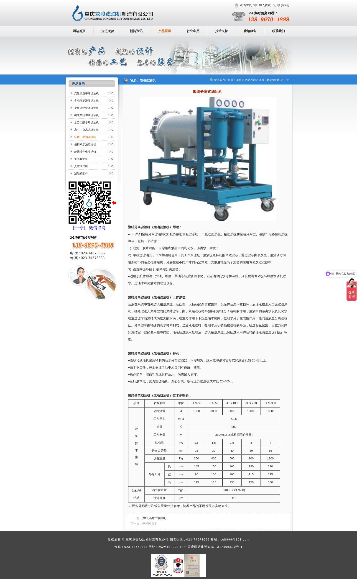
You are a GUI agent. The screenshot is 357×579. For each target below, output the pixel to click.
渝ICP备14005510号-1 (224, 546)
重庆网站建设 (197, 546)
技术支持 (221, 31)
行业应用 (193, 31)
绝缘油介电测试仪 (85, 151)
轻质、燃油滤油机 (85, 137)
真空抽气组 (81, 166)
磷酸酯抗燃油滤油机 (86, 115)
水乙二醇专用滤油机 (86, 122)
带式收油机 (81, 159)
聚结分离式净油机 (154, 518)
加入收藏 (265, 5)
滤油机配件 (81, 173)
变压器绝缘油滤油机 (86, 108)
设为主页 (246, 5)
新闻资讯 (136, 31)
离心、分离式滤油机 (86, 129)
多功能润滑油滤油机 (86, 100)
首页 (239, 80)
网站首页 (79, 31)
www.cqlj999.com (172, 546)
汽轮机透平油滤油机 (86, 93)
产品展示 (164, 31)
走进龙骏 (107, 31)
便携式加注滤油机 (85, 144)
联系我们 (283, 5)
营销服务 (250, 31)
